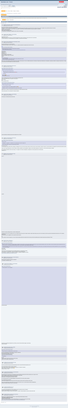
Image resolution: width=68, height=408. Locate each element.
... (4, 402)
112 (5, 402)
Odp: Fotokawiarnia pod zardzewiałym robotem (13, 41)
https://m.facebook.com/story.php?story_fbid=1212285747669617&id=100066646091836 (13, 399)
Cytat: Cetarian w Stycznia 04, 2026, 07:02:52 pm (7, 354)
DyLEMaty (4, 65)
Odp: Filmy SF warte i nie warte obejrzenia (12, 257)
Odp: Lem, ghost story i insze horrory (12, 394)
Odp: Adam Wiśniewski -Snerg (11, 153)
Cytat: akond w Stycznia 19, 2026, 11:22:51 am (7, 69)
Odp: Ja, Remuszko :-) (10, 240)
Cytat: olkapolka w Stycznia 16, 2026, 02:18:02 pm (7, 140)
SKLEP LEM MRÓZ (62, 7)
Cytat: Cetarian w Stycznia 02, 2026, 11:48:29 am (7, 349)
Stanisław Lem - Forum (7, 2)
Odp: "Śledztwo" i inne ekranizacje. (12, 34)
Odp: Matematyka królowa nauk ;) (11, 65)
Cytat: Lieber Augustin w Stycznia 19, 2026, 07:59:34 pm (8, 82)
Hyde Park (4, 41)
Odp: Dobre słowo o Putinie (11, 347)
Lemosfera (4, 34)
